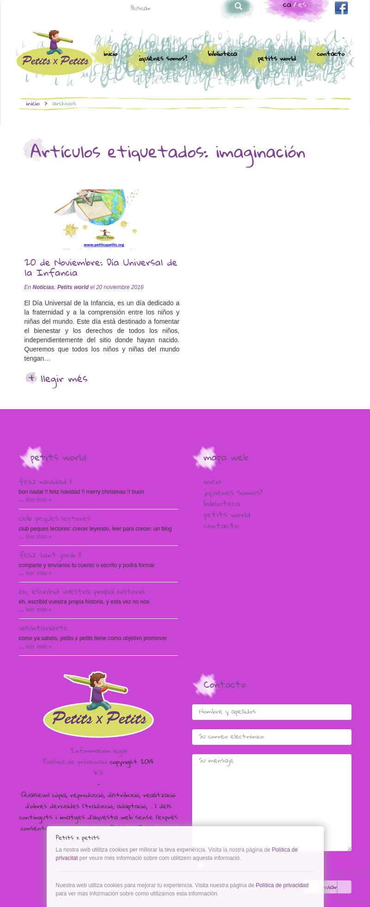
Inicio (110, 54)
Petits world (277, 59)
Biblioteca (222, 54)
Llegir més (64, 379)
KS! (98, 773)
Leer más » (38, 499)
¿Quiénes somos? (162, 59)
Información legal (98, 751)
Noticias (44, 287)
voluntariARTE (43, 629)
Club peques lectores (55, 519)
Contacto (331, 54)
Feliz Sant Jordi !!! (50, 556)
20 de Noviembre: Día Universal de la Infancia (100, 269)
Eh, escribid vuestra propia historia (82, 592)
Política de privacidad (75, 762)
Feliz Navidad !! (45, 482)
